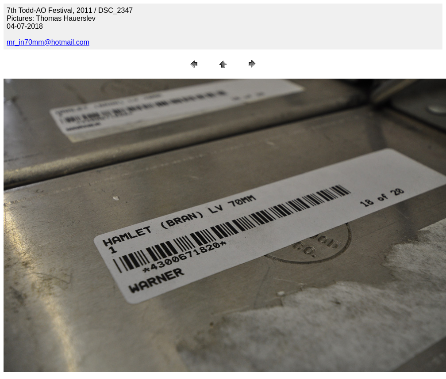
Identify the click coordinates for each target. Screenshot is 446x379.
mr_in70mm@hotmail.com (48, 42)
